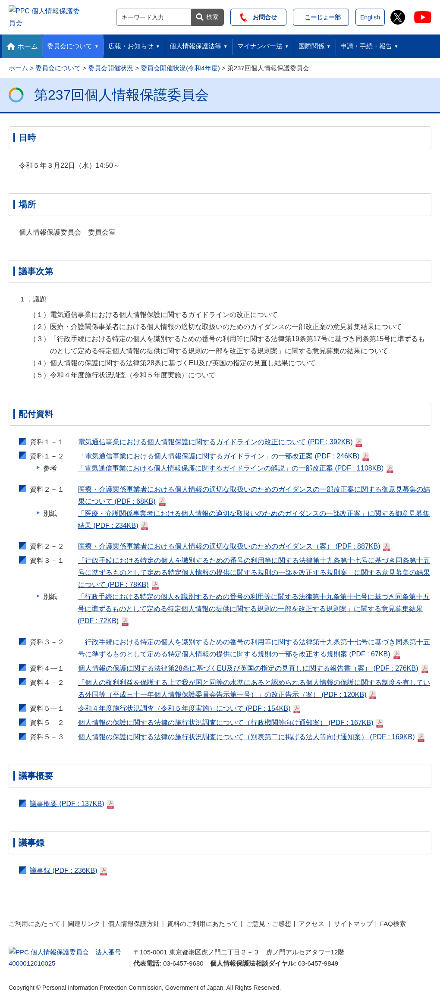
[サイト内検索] (154, 16)
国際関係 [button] (311, 43)
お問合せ (258, 16)
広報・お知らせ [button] (131, 43)
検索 (212, 15)
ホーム (27, 43)
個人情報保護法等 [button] (195, 43)
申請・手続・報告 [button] (366, 43)
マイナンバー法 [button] (260, 43)
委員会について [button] (69, 43)
